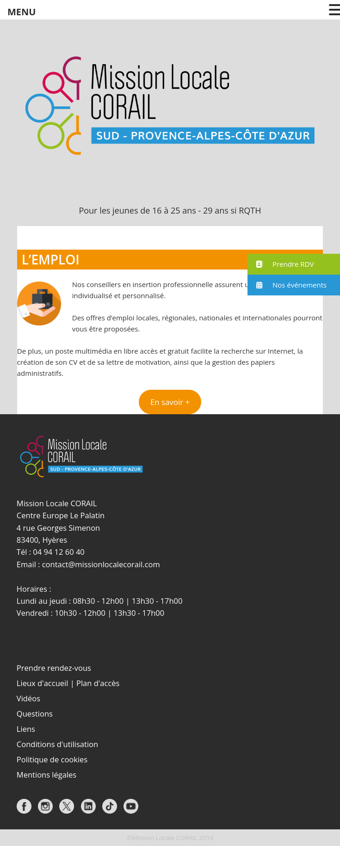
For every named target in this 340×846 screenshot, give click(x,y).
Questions (35, 713)
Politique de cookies (52, 759)
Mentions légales (46, 774)
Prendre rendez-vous (54, 667)
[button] (170, 402)
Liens (26, 728)
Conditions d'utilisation (57, 744)
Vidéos (28, 698)
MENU (21, 12)
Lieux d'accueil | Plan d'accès (68, 683)
